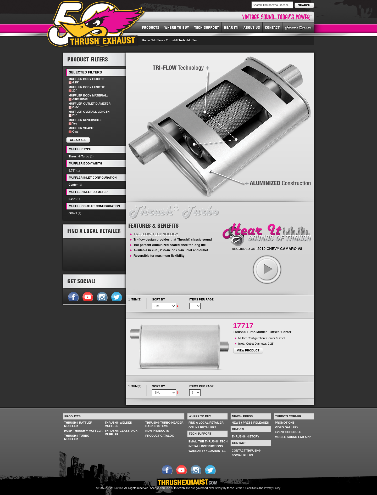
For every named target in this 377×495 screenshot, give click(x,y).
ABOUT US (252, 27)
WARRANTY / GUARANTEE (207, 450)
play (266, 269)
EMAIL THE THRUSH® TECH (208, 441)
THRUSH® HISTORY (245, 436)
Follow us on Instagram (102, 296)
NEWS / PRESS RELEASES (250, 422)
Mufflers (158, 40)
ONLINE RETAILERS (202, 427)
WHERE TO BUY (177, 27)
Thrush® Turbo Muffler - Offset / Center (262, 332)
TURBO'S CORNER (298, 27)
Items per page (201, 299)
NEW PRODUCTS (157, 430)
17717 (243, 326)
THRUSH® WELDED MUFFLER (118, 424)
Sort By (158, 299)
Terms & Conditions (246, 488)
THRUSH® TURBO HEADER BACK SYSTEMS (164, 424)
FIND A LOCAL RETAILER (206, 422)
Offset (73, 213)
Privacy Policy (272, 488)
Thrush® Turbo (79, 156)
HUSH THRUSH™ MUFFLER (83, 430)
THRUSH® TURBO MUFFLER (76, 437)
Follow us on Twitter (116, 296)
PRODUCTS (150, 27)
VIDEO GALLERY (286, 427)
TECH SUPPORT (207, 27)
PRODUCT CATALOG (159, 435)
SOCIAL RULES (242, 455)
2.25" (72, 199)
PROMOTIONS (285, 422)
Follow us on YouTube (87, 296)
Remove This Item (70, 82)
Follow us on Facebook (73, 296)
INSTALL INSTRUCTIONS (205, 446)
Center (73, 184)
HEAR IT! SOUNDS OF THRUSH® (231, 27)
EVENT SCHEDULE (288, 432)
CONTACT (272, 27)
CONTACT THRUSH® (246, 450)
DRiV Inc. (118, 488)
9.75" (72, 170)
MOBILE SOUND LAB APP (293, 437)
